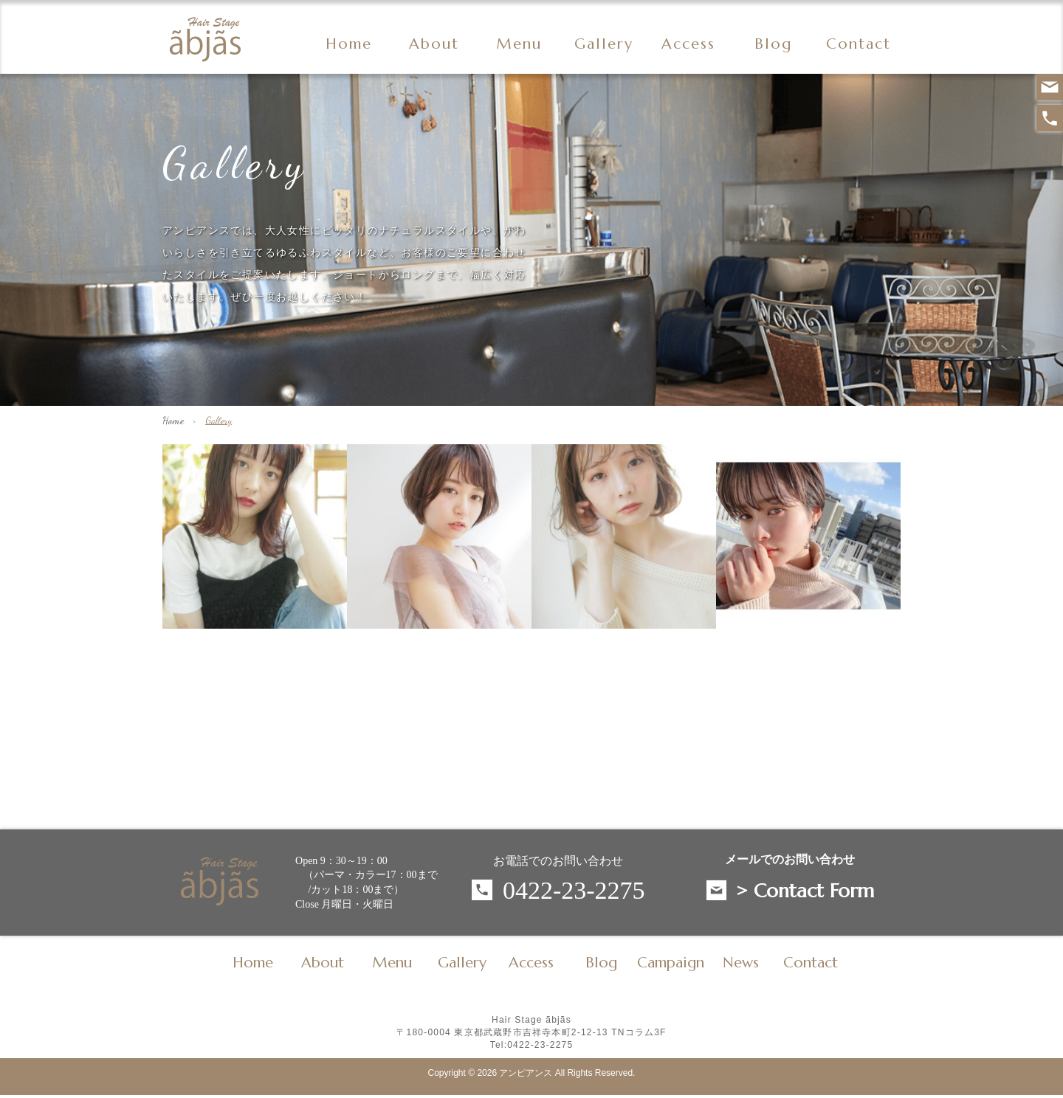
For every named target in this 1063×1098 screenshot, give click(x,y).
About (434, 44)
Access (688, 44)
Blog (601, 963)
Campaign (670, 963)
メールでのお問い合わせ (790, 859)
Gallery (603, 44)
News (741, 963)
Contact (858, 44)
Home (349, 44)
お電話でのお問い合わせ (558, 860)
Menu (519, 44)
